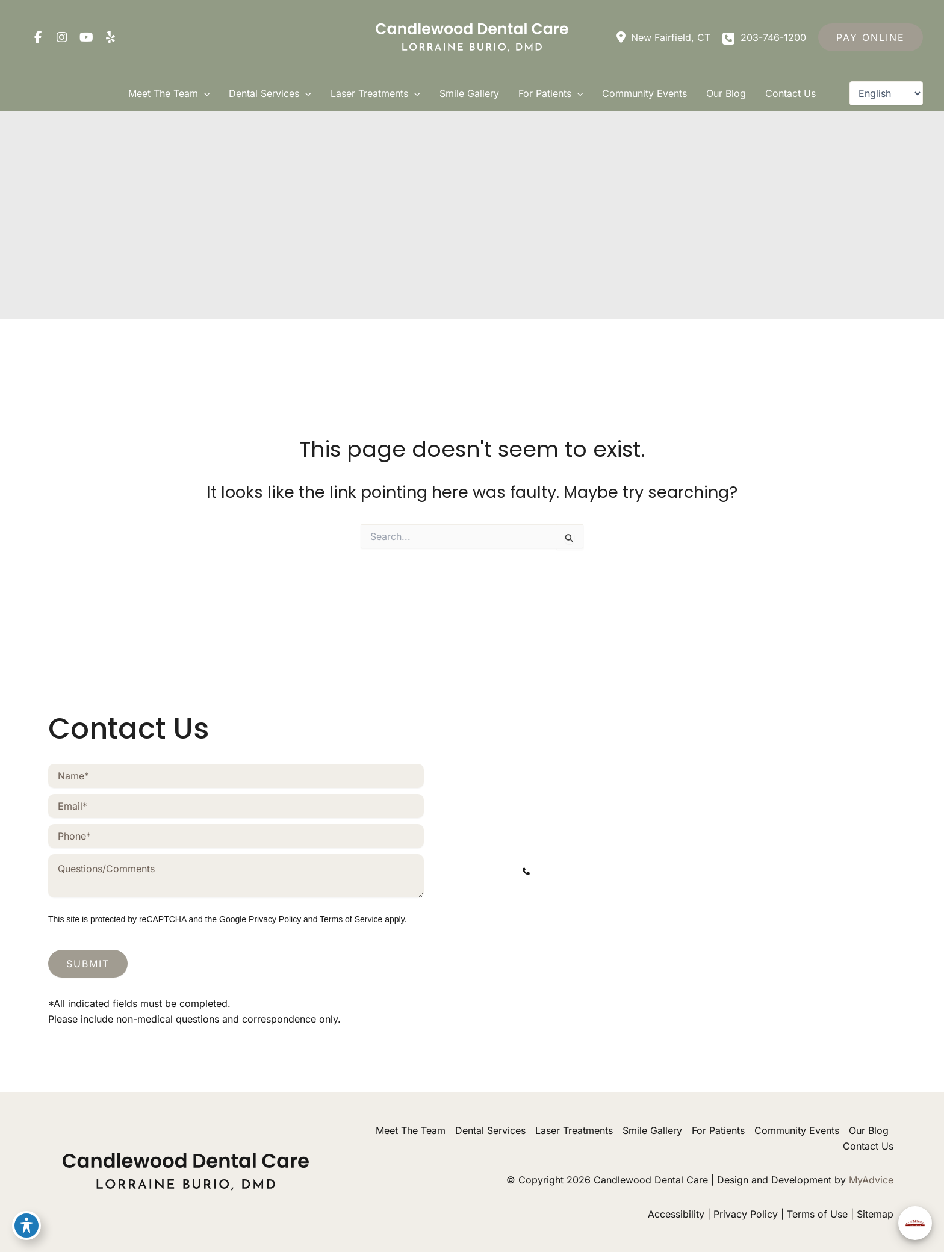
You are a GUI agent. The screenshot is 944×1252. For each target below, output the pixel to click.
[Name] (236, 776)
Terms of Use (817, 1214)
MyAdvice (871, 1180)
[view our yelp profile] (110, 37)
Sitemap (875, 1214)
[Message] (236, 875)
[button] (870, 37)
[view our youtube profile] (86, 37)
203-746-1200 (556, 996)
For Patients (718, 1130)
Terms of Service (351, 919)
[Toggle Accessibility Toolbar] (26, 1225)
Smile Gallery (652, 1130)
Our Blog (869, 1130)
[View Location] (661, 37)
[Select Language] (886, 93)
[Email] (236, 806)
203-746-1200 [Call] (773, 37)
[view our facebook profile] (38, 37)
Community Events (796, 1130)
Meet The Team (411, 1130)
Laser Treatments (574, 1130)
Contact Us (868, 1146)
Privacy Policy (275, 919)
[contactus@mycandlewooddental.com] (616, 897)
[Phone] (236, 836)
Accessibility (676, 1214)
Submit (88, 964)
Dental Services (490, 1130)
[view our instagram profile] (62, 37)
